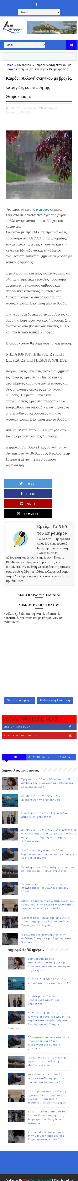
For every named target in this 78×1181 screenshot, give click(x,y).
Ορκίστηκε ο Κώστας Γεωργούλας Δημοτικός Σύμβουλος (43, 981)
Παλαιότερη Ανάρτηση (55, 681)
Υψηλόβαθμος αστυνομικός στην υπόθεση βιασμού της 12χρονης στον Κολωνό (46, 920)
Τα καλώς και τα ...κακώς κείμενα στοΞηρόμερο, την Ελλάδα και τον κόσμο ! (44, 869)
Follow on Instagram (40, 726)
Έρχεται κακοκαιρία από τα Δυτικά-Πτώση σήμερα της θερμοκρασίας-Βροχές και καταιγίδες (46, 903)
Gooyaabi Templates (39, 1168)
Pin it (24, 494)
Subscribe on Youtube (40, 717)
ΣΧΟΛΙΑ (63, 739)
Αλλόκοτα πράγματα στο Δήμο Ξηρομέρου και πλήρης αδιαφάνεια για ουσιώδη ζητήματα (47, 835)
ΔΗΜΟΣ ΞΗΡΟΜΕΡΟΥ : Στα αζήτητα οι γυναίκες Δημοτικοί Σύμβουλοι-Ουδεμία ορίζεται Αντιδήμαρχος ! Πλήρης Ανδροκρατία (39, 1002)
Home (9, 65)
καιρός (42, 209)
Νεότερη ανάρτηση (19, 681)
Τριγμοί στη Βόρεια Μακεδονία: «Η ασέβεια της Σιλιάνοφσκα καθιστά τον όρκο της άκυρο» (47, 764)
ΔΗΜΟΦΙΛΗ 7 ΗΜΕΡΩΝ (39, 739)
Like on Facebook (40, 708)
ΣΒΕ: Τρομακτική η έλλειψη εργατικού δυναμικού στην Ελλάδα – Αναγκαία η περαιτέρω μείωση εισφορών (48, 886)
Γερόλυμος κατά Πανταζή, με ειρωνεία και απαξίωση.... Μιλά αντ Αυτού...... (48, 1043)
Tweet (24, 484)
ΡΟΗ (14, 739)
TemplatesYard (40, 1162)
